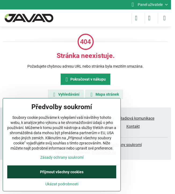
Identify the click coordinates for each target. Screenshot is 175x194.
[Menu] (164, 18)
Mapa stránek (104, 94)
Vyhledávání (65, 94)
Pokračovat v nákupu (85, 79)
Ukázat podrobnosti (61, 184)
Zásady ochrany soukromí (61, 157)
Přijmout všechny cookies (61, 172)
